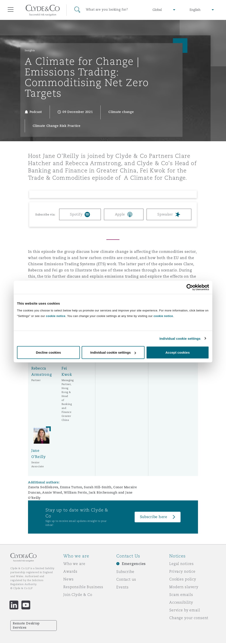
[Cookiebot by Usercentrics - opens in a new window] (189, 287)
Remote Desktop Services (26, 625)
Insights (30, 50)
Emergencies (134, 563)
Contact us (126, 579)
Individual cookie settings (180, 338)
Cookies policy (182, 579)
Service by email (184, 610)
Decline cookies (48, 352)
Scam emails (181, 594)
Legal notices (181, 563)
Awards (70, 571)
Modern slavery (183, 587)
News (68, 579)
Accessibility (181, 602)
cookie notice (55, 316)
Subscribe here (153, 517)
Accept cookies (177, 352)
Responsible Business (83, 587)
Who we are (74, 563)
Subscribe (125, 571)
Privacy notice (182, 571)
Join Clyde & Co (77, 594)
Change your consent (188, 618)
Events (122, 587)
